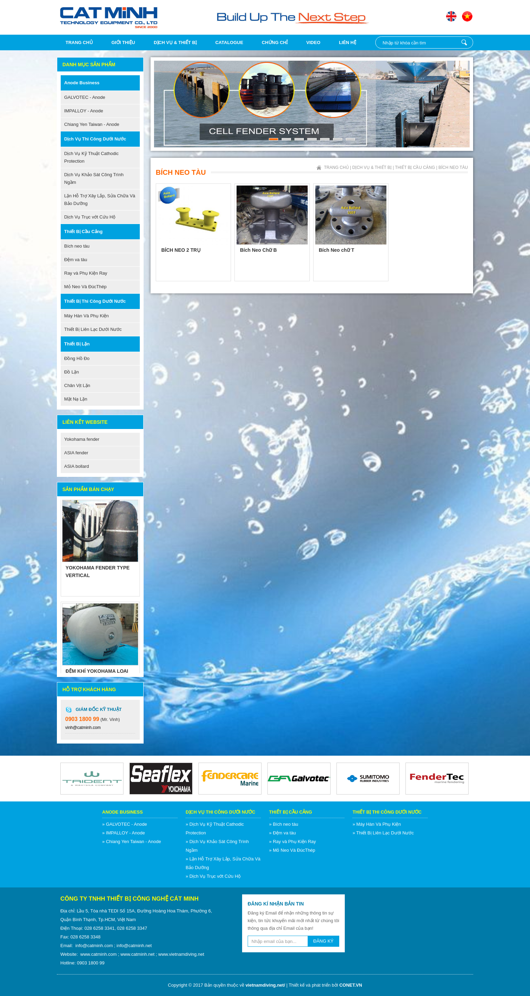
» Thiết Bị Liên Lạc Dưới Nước (382, 832)
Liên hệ (347, 42)
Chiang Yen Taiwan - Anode (91, 124)
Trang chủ (79, 42)
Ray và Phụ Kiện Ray (85, 273)
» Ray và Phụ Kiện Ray (292, 841)
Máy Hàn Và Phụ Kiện (86, 315)
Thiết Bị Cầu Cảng (83, 231)
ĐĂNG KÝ (323, 941)
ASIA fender (76, 452)
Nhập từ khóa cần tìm (464, 42)
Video (313, 42)
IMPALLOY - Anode (83, 110)
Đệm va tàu (75, 259)
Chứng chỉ (275, 42)
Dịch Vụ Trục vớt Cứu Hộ (90, 217)
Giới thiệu (123, 42)
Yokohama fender (81, 439)
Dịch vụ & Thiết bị (175, 42)
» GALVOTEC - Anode (124, 824)
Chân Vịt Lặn (77, 385)
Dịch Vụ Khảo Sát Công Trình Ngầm (93, 178)
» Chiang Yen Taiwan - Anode (131, 841)
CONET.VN (350, 985)
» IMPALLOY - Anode (123, 832)
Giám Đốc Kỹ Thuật (99, 709)
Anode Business (82, 82)
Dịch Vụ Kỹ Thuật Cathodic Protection (91, 157)
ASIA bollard (76, 466)
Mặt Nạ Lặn (75, 399)
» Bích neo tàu (283, 824)
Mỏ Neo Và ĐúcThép (85, 286)
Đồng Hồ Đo (76, 358)
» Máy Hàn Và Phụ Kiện (376, 824)
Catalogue (229, 42)
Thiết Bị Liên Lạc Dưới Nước (93, 329)
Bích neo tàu (76, 246)
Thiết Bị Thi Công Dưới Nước (95, 301)
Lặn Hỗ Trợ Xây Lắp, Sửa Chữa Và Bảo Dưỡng (99, 199)
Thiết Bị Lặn (76, 343)
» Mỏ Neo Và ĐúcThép (292, 850)
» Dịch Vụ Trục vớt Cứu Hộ (213, 876)
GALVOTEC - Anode (84, 97)
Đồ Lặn (71, 372)
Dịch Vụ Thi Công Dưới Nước (95, 138)
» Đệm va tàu (282, 832)
